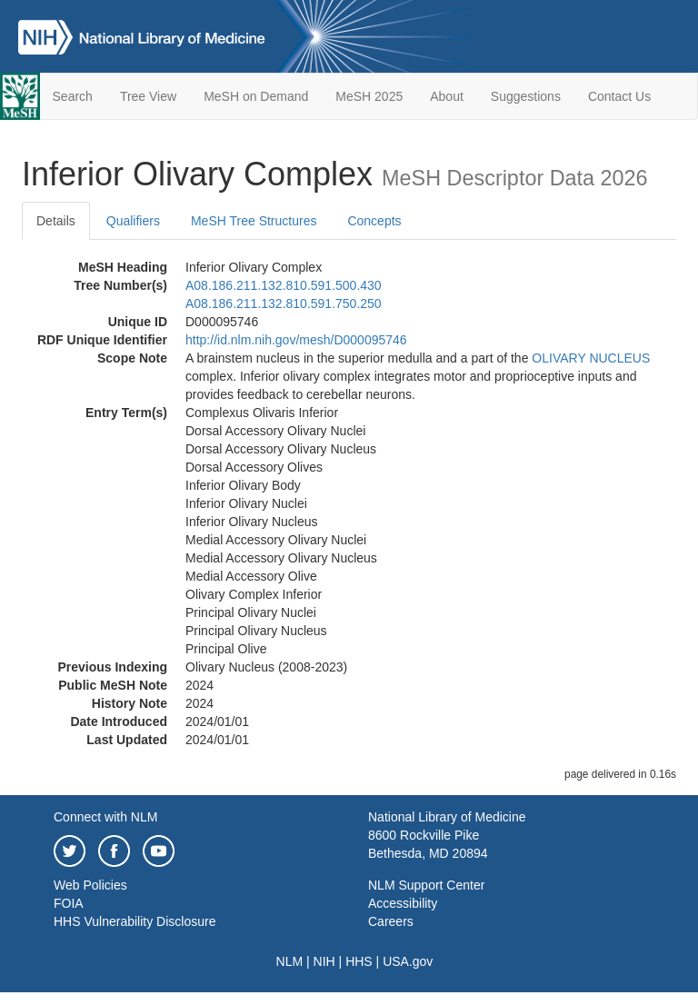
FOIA (69, 903)
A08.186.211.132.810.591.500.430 (283, 285)
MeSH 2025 (369, 96)
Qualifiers (133, 221)
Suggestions (526, 96)
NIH (324, 961)
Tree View (148, 96)
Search (73, 96)
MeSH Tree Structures (254, 221)
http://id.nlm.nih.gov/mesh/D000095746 (296, 340)
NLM (290, 961)
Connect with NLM (105, 817)
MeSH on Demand (256, 96)
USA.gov (408, 961)
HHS (359, 961)
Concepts (374, 221)
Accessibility (402, 903)
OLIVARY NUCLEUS (591, 358)
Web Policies (90, 885)
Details (55, 221)
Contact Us (619, 96)
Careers (391, 921)
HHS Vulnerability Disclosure (134, 921)
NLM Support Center (426, 885)
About (447, 96)
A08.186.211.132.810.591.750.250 (283, 303)
